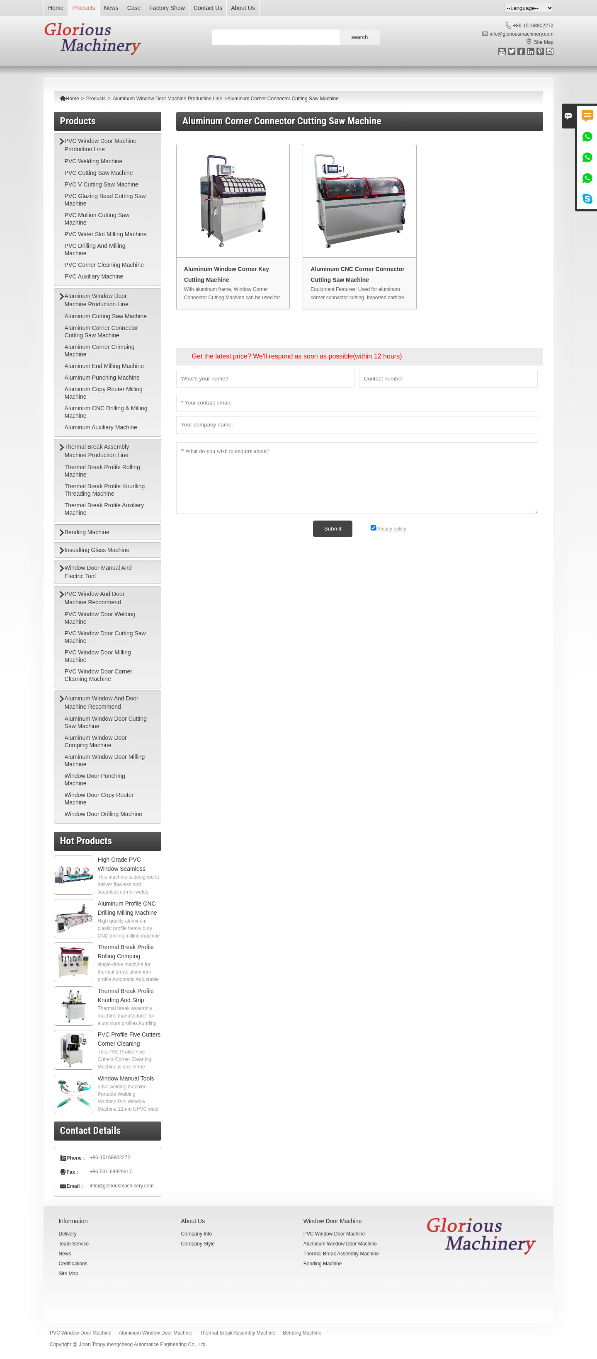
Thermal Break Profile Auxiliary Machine (104, 509)
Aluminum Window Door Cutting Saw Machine (106, 722)
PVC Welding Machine (94, 161)
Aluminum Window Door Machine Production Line (167, 99)
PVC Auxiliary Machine (94, 276)
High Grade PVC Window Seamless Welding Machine (122, 868)
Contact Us (208, 8)
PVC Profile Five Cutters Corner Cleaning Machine (129, 1043)
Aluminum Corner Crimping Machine (100, 351)
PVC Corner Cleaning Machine (104, 265)
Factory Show (167, 8)
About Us (243, 8)
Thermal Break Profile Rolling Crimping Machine (126, 956)
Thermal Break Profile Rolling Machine (102, 471)
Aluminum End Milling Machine (104, 366)
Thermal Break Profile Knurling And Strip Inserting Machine (126, 1000)
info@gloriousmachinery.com (521, 34)
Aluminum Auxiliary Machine (101, 427)
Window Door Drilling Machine (104, 814)
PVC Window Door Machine (334, 1234)
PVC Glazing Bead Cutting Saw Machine (105, 200)
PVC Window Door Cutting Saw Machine (105, 637)
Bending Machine (87, 532)
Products (83, 8)
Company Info (196, 1234)
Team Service (73, 1244)
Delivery (67, 1234)
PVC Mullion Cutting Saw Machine (97, 219)
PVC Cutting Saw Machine (99, 173)
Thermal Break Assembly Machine (341, 1254)
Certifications (72, 1264)
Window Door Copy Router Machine (99, 799)
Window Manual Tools (126, 1078)
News (111, 8)
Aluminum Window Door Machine (340, 1244)
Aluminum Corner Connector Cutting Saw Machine (101, 332)
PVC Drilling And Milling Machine (95, 249)
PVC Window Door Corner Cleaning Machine (98, 675)
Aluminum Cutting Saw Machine (106, 316)
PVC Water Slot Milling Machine (106, 234)
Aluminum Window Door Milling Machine (105, 760)
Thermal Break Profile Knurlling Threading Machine (105, 490)
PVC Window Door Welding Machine (100, 618)
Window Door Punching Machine (95, 780)
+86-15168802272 (533, 26)
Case (134, 8)
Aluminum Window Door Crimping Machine (96, 741)
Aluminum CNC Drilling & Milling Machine (106, 412)
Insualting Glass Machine (97, 550)
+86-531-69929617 (111, 1172)
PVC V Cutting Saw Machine (101, 184)
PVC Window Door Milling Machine (98, 656)
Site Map (543, 42)
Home (55, 8)
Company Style (198, 1244)
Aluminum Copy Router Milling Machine (104, 393)
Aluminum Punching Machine (102, 377)
